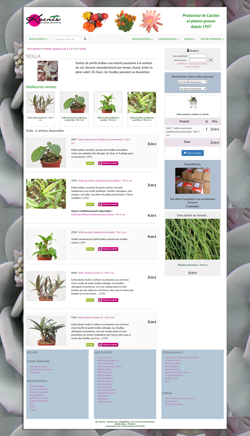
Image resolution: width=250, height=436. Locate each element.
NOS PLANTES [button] (38, 39)
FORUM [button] (190, 39)
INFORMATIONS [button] (142, 39)
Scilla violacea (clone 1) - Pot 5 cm (96, 272)
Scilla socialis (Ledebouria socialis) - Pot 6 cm (102, 232)
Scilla (83, 48)
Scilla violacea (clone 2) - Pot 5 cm (96, 317)
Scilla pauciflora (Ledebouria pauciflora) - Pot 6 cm (98, 214)
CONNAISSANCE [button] (168, 39)
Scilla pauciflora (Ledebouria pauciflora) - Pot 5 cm (105, 180)
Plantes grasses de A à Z (58, 48)
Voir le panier (193, 152)
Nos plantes (34, 48)
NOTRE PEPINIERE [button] (212, 39)
